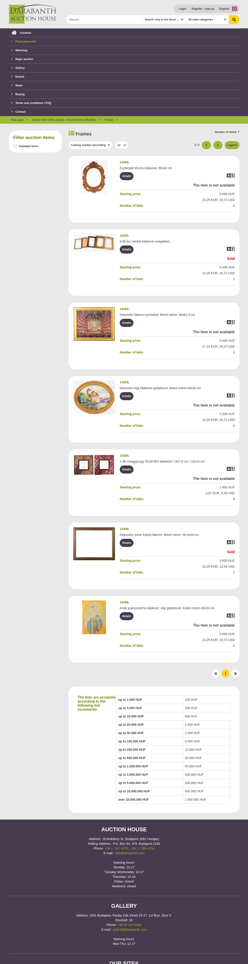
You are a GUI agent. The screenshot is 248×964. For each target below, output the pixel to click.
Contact (18, 111)
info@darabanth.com (130, 853)
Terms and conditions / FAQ (31, 103)
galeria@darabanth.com (130, 929)
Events (17, 76)
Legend (232, 145)
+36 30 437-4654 (129, 925)
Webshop (19, 50)
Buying (18, 94)
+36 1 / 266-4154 (142, 848)
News (17, 85)
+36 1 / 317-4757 (117, 848)
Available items (28, 146)
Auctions (21, 32)
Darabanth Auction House (33, 14)
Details (126, 176)
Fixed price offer (24, 41)
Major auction (22, 59)
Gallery (18, 68)
